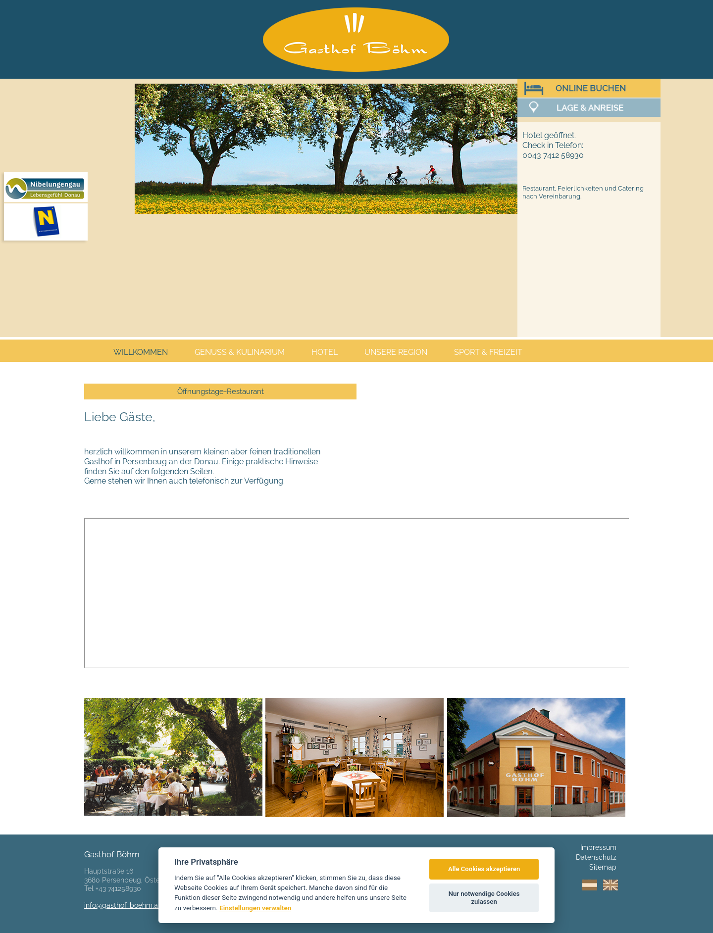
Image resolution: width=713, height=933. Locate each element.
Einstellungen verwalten (255, 908)
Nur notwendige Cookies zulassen (484, 897)
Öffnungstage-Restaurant (220, 391)
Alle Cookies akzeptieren (484, 869)
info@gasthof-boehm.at (122, 905)
